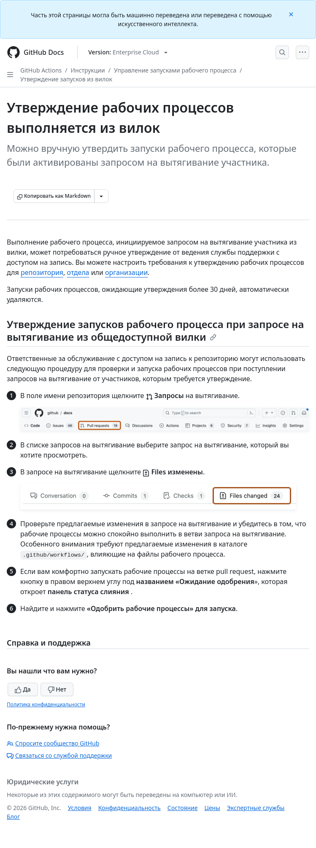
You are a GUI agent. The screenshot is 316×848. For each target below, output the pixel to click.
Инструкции (88, 70)
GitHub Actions (41, 70)
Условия (80, 808)
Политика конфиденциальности (46, 704)
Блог (13, 817)
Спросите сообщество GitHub (53, 743)
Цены (212, 808)
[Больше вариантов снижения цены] (101, 196)
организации (126, 272)
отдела (78, 272)
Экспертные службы (256, 808)
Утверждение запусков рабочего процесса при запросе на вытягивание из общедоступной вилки (155, 330)
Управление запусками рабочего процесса (175, 70)
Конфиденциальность (129, 808)
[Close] (292, 14)
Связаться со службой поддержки (59, 755)
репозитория (42, 272)
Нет (57, 689)
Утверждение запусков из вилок (66, 79)
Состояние (182, 808)
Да (23, 689)
